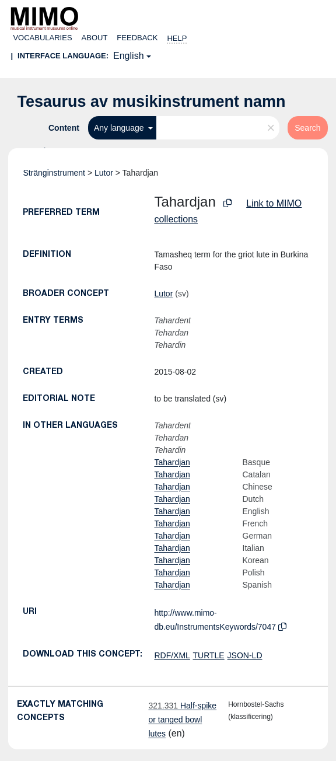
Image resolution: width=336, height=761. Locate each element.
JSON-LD (245, 655)
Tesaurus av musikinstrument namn (151, 101)
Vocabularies (42, 37)
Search (307, 127)
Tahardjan (172, 462)
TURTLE (209, 655)
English (128, 56)
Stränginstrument (54, 172)
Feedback (137, 37)
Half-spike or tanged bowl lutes (182, 719)
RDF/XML (172, 655)
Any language (120, 127)
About (95, 37)
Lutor (103, 172)
